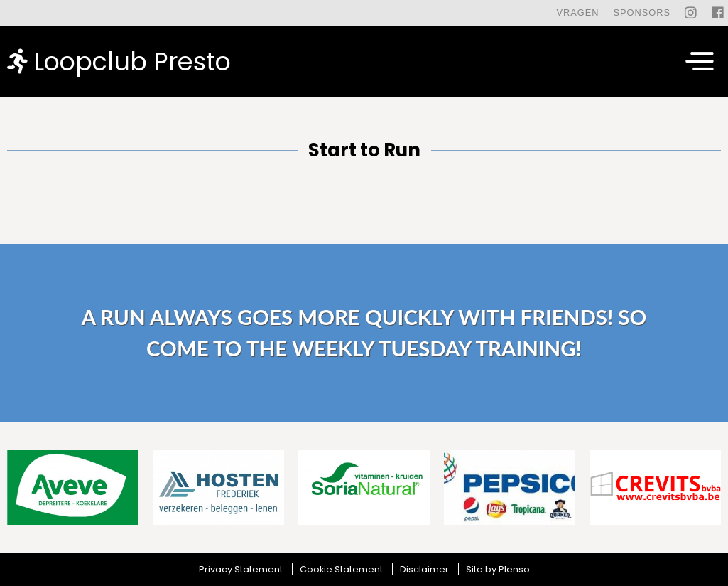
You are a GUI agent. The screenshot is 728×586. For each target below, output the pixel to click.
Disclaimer (424, 569)
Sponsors (641, 12)
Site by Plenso (498, 569)
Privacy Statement (241, 569)
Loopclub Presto (119, 60)
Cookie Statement (341, 569)
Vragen (577, 12)
